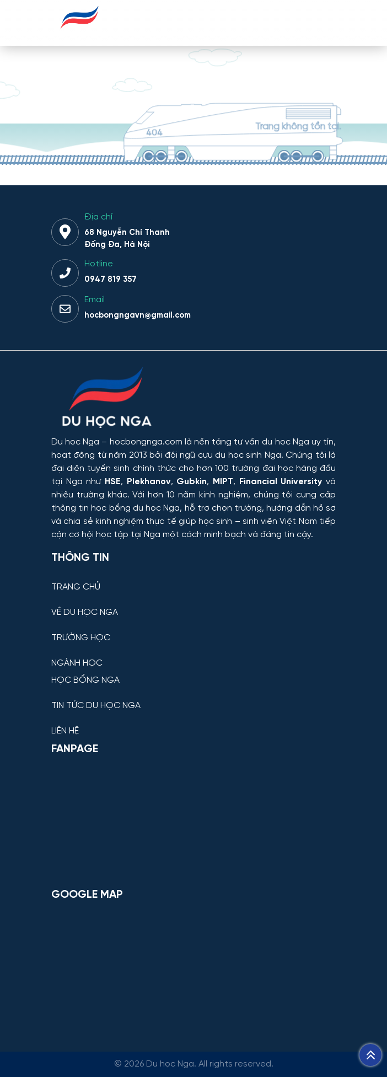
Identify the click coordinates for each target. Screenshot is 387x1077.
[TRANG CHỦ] (193, 579)
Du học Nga (75, 442)
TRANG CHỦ (75, 587)
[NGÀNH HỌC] (193, 655)
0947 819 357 (110, 279)
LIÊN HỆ (65, 731)
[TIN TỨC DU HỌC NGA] (193, 697)
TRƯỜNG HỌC (80, 638)
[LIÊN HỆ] (193, 723)
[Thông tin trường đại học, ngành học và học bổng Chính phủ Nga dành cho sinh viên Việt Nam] (193, 398)
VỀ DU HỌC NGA (84, 612)
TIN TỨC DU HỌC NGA (96, 705)
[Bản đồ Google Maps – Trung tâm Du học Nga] (193, 967)
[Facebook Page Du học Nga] (193, 821)
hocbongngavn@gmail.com (137, 315)
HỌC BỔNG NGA (85, 680)
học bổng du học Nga (135, 508)
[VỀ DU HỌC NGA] (193, 604)
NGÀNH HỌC (77, 663)
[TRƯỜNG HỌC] (193, 629)
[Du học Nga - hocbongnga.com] (79, 35)
